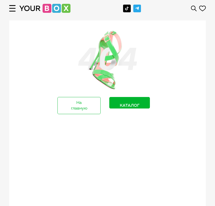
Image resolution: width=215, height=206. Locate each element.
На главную (79, 105)
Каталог (129, 105)
